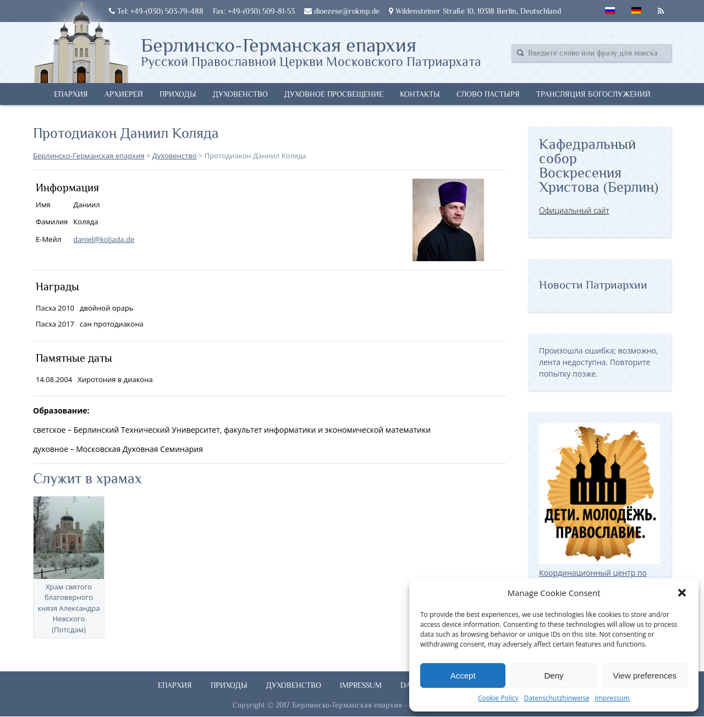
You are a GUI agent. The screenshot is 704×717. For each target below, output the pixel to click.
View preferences (645, 675)
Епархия (71, 94)
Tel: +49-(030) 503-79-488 (156, 11)
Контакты (420, 94)
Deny (553, 675)
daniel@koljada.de (103, 239)
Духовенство (240, 94)
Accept (463, 675)
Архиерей (124, 94)
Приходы (178, 94)
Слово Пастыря (488, 94)
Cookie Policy (498, 698)
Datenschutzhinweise (556, 698)
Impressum (612, 698)
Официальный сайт (574, 210)
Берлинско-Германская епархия (311, 51)
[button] (682, 592)
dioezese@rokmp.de (342, 11)
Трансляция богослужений (593, 94)
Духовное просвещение (333, 94)
